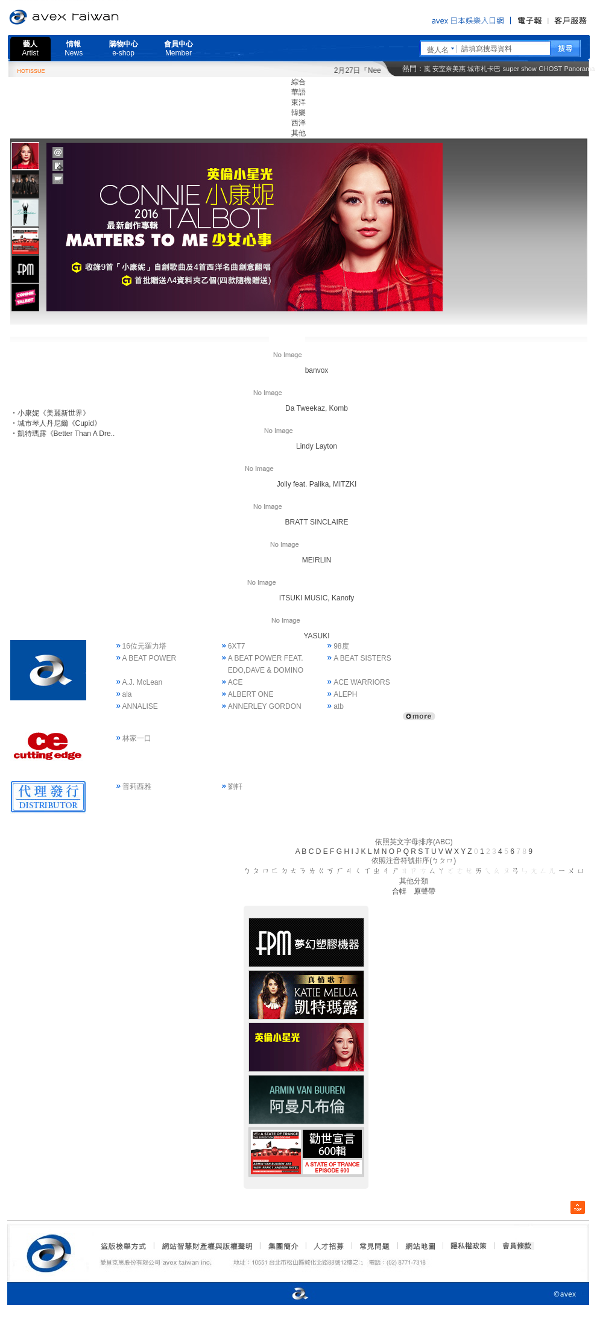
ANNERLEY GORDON (265, 706)
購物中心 (123, 48)
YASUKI (298, 636)
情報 (74, 48)
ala (127, 694)
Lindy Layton (298, 446)
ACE (235, 682)
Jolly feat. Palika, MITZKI (299, 484)
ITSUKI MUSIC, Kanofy (299, 598)
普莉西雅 (136, 786)
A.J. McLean (142, 682)
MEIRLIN (299, 560)
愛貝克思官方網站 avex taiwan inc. (98, 17)
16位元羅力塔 (144, 646)
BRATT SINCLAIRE (299, 522)
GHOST (550, 68)
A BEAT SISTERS (362, 658)
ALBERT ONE (251, 694)
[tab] (25, 156)
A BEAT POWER (149, 658)
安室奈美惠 (449, 68)
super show (520, 68)
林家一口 (136, 738)
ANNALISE (140, 706)
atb (338, 706)
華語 (298, 92)
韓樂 (298, 112)
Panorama (579, 68)
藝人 (30, 48)
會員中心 (178, 48)
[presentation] (25, 156)
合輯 (399, 891)
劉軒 (235, 786)
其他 (298, 133)
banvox (299, 370)
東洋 (298, 102)
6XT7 (236, 646)
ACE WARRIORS (361, 682)
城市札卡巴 (484, 68)
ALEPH (345, 694)
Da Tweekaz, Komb (298, 408)
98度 (341, 646)
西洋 (298, 123)
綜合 (298, 82)
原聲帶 (424, 891)
